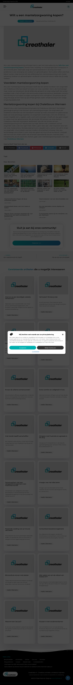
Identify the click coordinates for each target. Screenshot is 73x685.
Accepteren (22, 347)
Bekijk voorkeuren (50, 347)
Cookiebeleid (35, 351)
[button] (63, 334)
